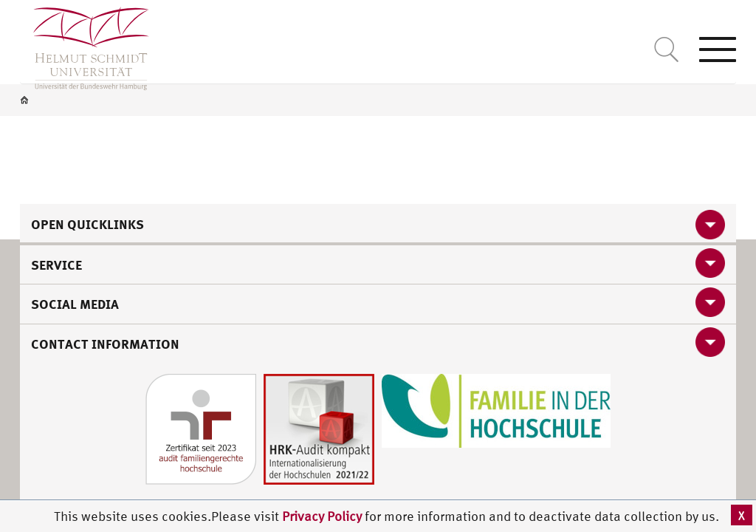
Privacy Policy (323, 516)
